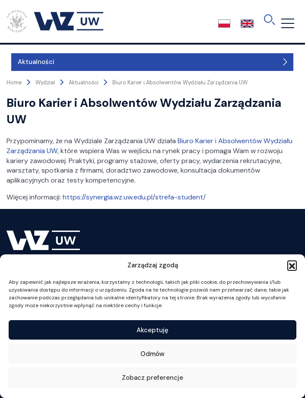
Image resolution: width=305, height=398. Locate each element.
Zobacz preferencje (152, 377)
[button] (292, 265)
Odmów (152, 354)
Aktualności (31, 62)
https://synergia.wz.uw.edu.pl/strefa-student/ (134, 197)
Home (14, 82)
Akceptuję (152, 330)
